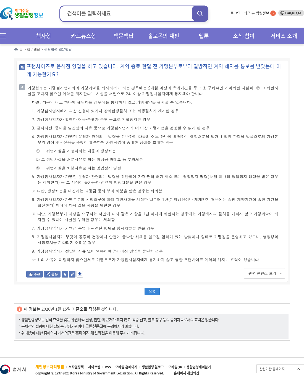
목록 (152, 291)
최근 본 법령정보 (260, 12)
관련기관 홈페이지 (272, 368)
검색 (200, 13)
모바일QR (175, 366)
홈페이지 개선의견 (186, 373)
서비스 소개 (284, 36)
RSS (108, 366)
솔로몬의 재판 (163, 36)
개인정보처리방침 (49, 366)
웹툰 (204, 36)
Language (293, 12)
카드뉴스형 (83, 36)
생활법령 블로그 (153, 366)
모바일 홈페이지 (126, 366)
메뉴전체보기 (5, 36)
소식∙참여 (244, 36)
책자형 (43, 36)
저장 (80, 274)
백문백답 (123, 36)
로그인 (235, 12)
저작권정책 (76, 366)
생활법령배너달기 (199, 366)
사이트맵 (94, 366)
